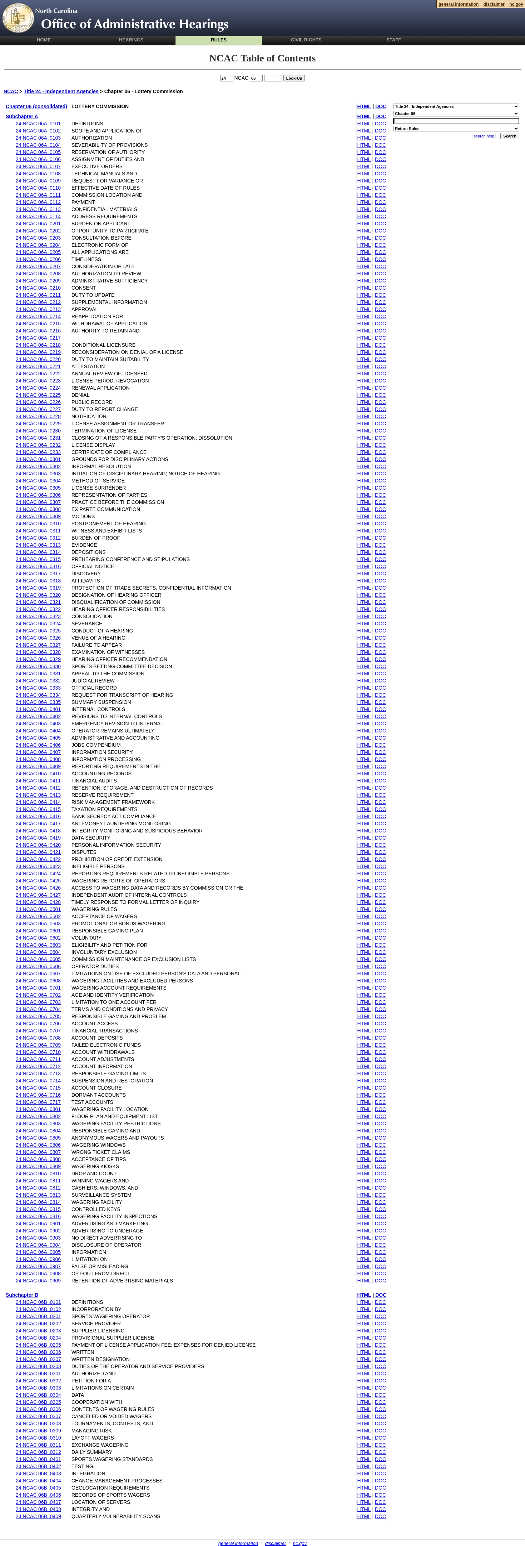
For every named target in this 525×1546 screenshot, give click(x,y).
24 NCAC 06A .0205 (38, 252)
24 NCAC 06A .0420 (38, 845)
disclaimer (275, 1543)
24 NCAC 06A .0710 (38, 1052)
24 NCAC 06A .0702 (38, 995)
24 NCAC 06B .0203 (38, 1331)
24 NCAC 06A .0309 (38, 516)
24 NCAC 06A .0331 (38, 673)
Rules (219, 39)
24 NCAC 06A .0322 (38, 609)
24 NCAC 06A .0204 (38, 245)
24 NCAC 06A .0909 (38, 1281)
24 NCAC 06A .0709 (38, 1045)
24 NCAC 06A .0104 (38, 145)
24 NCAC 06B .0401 (38, 1459)
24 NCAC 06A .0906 (38, 1259)
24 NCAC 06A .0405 (38, 738)
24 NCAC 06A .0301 (38, 459)
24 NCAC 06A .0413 (38, 795)
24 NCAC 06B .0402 (38, 1466)
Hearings (131, 39)
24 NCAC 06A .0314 (38, 552)
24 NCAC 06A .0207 (38, 266)
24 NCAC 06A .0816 (38, 1216)
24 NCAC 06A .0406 (38, 745)
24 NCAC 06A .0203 (38, 238)
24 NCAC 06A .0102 (38, 131)
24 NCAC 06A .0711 (38, 1059)
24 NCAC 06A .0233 (38, 452)
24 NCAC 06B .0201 (38, 1316)
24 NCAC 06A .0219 (38, 352)
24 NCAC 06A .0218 (38, 345)
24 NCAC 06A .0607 (38, 973)
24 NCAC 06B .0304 (38, 1395)
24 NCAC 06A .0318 (38, 581)
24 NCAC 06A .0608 (38, 981)
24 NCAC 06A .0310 (38, 523)
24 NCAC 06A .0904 (38, 1245)
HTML (364, 106)
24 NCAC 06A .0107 (38, 166)
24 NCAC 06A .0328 (38, 652)
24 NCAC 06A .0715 (38, 1088)
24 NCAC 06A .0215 (38, 323)
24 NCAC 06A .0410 (38, 773)
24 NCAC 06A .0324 (38, 623)
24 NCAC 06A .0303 (38, 473)
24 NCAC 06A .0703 (38, 1002)
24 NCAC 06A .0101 (38, 123)
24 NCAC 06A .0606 (38, 966)
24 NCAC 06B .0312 (38, 1452)
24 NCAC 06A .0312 (38, 538)
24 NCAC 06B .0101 (38, 1302)
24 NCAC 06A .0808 (38, 1159)
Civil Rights (306, 39)
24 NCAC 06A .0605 (38, 959)
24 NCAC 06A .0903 (38, 1238)
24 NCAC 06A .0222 (38, 373)
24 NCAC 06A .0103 (38, 138)
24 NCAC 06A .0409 (38, 766)
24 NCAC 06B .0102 (38, 1309)
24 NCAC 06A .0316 (38, 566)
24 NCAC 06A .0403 (38, 723)
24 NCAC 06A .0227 (38, 409)
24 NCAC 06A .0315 (38, 559)
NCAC (11, 91)
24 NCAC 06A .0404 (38, 731)
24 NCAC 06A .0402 (38, 716)
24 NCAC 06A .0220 (38, 359)
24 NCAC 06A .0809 (38, 1166)
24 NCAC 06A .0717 (38, 1102)
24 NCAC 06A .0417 (38, 823)
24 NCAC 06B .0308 (38, 1423)
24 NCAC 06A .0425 (38, 881)
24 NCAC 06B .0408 (38, 1509)
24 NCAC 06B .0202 (38, 1323)
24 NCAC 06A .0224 (38, 388)
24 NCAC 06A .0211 (38, 295)
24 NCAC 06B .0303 (38, 1388)
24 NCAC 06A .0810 (38, 1173)
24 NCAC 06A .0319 (38, 588)
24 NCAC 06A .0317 (38, 573)
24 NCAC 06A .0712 (38, 1066)
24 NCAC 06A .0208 (38, 273)
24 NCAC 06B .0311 (38, 1445)
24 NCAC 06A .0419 (38, 838)
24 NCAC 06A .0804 (38, 1131)
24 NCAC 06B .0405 (38, 1488)
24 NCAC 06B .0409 (38, 1516)
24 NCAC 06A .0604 (38, 952)
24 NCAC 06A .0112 (38, 202)
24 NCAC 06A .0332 (38, 681)
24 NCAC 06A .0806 (38, 1145)
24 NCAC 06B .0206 (38, 1352)
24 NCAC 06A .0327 (38, 645)
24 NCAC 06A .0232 (38, 445)
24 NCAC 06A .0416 (38, 816)
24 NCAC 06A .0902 (38, 1231)
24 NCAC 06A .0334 (38, 695)
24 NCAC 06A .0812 (38, 1188)
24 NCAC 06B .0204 (38, 1338)
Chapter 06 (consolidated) (36, 106)
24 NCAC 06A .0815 (38, 1209)
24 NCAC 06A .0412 (38, 788)
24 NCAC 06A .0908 (38, 1273)
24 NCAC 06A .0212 (38, 302)
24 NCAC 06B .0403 (38, 1473)
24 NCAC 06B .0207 (38, 1359)
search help (484, 136)
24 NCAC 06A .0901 (38, 1223)
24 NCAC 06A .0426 (38, 888)
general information (238, 1543)
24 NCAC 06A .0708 (38, 1038)
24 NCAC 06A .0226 (38, 402)
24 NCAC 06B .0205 (38, 1345)
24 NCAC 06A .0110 (38, 188)
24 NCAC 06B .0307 (38, 1416)
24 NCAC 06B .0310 (38, 1438)
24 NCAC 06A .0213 (38, 309)
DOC (380, 106)
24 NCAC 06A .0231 (38, 438)
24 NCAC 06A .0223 (38, 381)
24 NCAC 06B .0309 (38, 1431)
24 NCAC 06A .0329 (38, 659)
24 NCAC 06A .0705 (38, 1016)
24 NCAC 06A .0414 (38, 802)
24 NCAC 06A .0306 (38, 495)
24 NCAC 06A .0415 (38, 809)
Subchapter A (22, 116)
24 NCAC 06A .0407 (38, 752)
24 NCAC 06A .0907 (38, 1266)
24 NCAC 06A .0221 (38, 366)
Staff (393, 39)
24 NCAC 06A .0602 (38, 938)
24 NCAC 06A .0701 (38, 988)
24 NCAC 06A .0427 (38, 895)
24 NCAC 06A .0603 (38, 945)
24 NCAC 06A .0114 (38, 216)
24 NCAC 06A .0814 (38, 1202)
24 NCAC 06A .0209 (38, 281)
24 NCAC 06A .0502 (38, 916)
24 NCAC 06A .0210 (38, 288)
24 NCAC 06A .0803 (38, 1123)
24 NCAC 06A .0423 (38, 866)
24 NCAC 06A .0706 (38, 1023)
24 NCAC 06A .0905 (38, 1252)
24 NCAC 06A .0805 (38, 1138)
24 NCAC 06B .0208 (38, 1366)
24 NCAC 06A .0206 (38, 259)
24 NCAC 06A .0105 (38, 152)
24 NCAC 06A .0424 (38, 873)
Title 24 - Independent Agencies (61, 91)
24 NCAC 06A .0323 (38, 616)
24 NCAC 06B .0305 (38, 1402)
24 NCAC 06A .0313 (38, 545)
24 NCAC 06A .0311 (38, 531)
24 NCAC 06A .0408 (38, 759)
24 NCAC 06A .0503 (38, 923)
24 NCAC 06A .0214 (38, 316)
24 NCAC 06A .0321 (38, 602)
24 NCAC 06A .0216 (38, 331)
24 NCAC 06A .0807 (38, 1152)
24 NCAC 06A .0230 (38, 431)
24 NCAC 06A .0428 (38, 902)
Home (44, 39)
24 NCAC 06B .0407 (38, 1502)
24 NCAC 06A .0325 (38, 631)
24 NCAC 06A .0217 (38, 338)
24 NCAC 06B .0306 (38, 1409)
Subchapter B (22, 1295)
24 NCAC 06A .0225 (38, 395)
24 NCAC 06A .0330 (38, 666)
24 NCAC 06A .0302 (38, 466)
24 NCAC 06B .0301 (38, 1373)
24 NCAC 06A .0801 (38, 1109)
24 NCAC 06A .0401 (38, 709)
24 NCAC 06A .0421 (38, 852)
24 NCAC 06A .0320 (38, 595)
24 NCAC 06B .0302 (38, 1381)
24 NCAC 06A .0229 (38, 423)
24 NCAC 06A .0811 (38, 1181)
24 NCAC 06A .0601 (38, 931)
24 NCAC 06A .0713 (38, 1073)
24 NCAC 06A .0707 (38, 1031)
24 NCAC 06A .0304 (38, 481)
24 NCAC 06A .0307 (38, 502)
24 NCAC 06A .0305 (38, 488)
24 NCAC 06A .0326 (38, 638)
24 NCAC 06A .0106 (38, 159)
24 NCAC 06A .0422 (38, 859)
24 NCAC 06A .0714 (38, 1081)
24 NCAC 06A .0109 (38, 181)
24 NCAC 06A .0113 (38, 209)
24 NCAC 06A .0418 (38, 831)
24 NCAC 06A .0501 (38, 909)
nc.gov (300, 1543)
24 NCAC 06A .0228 (38, 416)
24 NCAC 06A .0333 (38, 688)
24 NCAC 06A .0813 (38, 1195)
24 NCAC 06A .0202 (38, 231)
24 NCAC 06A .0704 (38, 1009)
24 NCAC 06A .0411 (38, 781)
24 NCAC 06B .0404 (38, 1481)
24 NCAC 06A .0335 (38, 702)
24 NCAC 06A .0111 (38, 195)
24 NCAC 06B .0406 (38, 1495)
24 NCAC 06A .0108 (38, 173)
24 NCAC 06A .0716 (38, 1095)
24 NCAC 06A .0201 (38, 223)
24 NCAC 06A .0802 (38, 1116)
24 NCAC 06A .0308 (38, 509)
